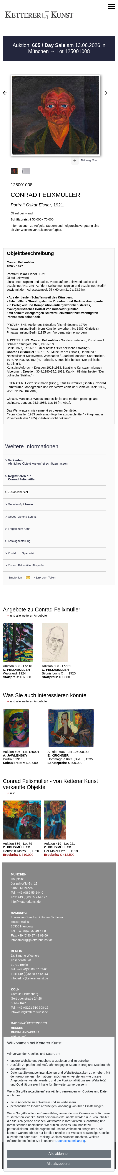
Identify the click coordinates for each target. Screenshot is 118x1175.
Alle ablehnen (59, 1154)
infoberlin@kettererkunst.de (29, 978)
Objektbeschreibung (30, 253)
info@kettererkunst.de (26, 901)
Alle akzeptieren (59, 1163)
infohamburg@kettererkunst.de (32, 940)
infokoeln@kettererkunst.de (29, 1012)
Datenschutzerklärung (70, 1141)
